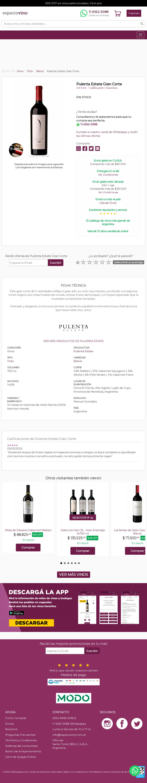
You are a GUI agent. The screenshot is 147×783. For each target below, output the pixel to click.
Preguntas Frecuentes (20, 734)
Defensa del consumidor (21, 746)
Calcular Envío (108, 202)
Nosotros (11, 729)
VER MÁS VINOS (73, 575)
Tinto (10, 361)
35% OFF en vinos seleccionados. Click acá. (73, 3)
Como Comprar (15, 718)
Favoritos (111, 88)
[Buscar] (141, 23)
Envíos (9, 723)
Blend (78, 361)
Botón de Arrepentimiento (23, 751)
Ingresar (133, 13)
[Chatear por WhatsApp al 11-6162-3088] (94, 13)
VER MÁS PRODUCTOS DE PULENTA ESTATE (73, 341)
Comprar (28, 547)
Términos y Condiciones (21, 740)
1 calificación (96, 88)
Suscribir (55, 262)
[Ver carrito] (117, 13)
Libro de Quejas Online (20, 756)
